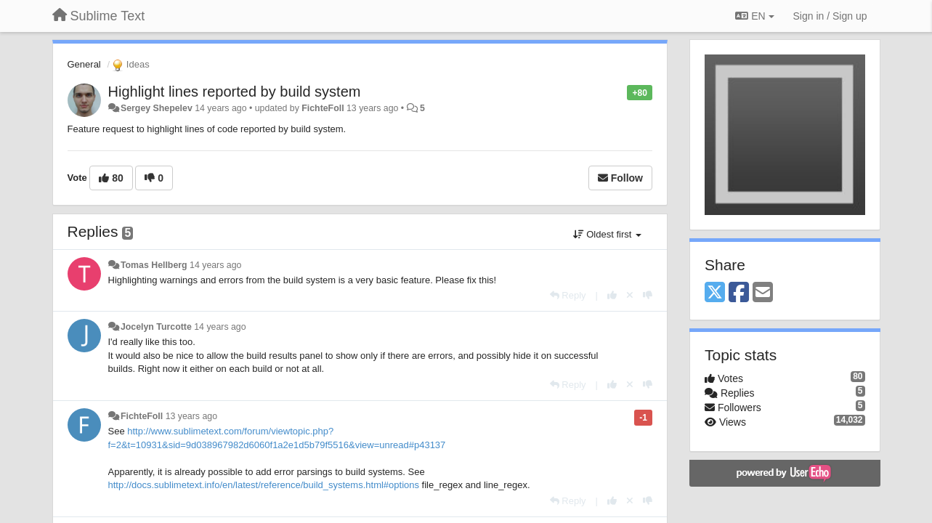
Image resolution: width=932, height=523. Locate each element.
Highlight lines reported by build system (234, 92)
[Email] (763, 293)
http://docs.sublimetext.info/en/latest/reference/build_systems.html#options (264, 484)
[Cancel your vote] (629, 295)
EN (754, 16)
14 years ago (215, 265)
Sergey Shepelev (157, 108)
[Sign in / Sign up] (830, 16)
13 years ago (191, 416)
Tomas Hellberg (154, 265)
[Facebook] (739, 293)
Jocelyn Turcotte (156, 327)
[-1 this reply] (647, 295)
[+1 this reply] (612, 295)
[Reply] (568, 295)
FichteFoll (322, 108)
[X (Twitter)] (715, 293)
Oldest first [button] (607, 234)
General (84, 64)
